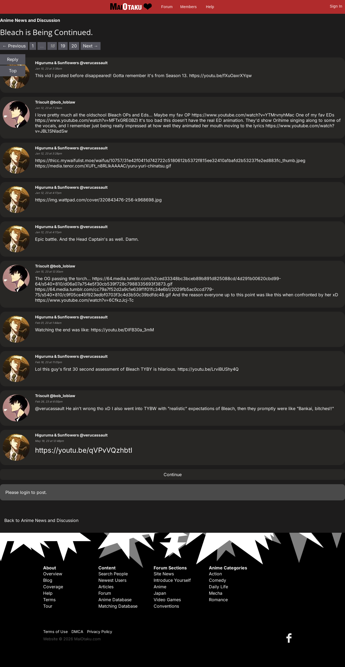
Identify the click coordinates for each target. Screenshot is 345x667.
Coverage (53, 586)
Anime (160, 586)
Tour (47, 606)
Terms (49, 599)
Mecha (215, 593)
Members (188, 7)
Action (215, 573)
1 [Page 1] (33, 46)
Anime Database (115, 599)
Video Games (167, 599)
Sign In (336, 6)
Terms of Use (55, 631)
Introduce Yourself (172, 580)
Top (13, 70)
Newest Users (112, 580)
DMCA (77, 631)
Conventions (166, 606)
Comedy (217, 580)
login (25, 492)
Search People (113, 573)
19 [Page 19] (63, 46)
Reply (12, 59)
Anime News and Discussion (30, 20)
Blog (47, 580)
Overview (52, 573)
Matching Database (117, 606)
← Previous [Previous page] (14, 46)
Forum (166, 7)
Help (210, 7)
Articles (105, 586)
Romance (218, 599)
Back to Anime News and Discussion (41, 520)
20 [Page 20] (74, 46)
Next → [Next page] (90, 46)
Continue (173, 474)
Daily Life (218, 586)
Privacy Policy (99, 631)
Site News (164, 573)
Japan (160, 593)
